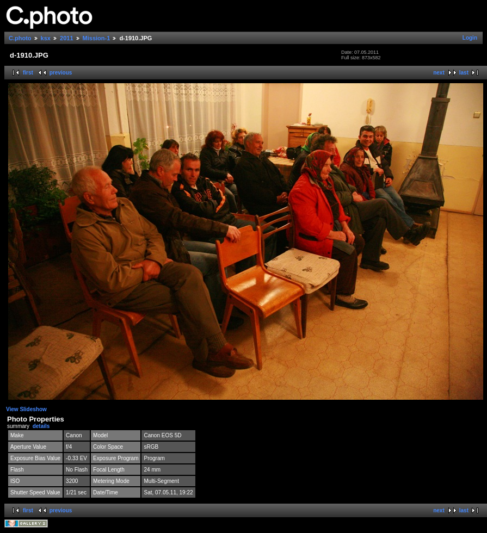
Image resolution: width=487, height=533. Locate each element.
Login (470, 38)
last (463, 73)
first (28, 73)
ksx (46, 38)
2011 (66, 38)
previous (61, 73)
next (439, 73)
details (41, 426)
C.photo (20, 38)
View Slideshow (26, 409)
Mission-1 (96, 38)
